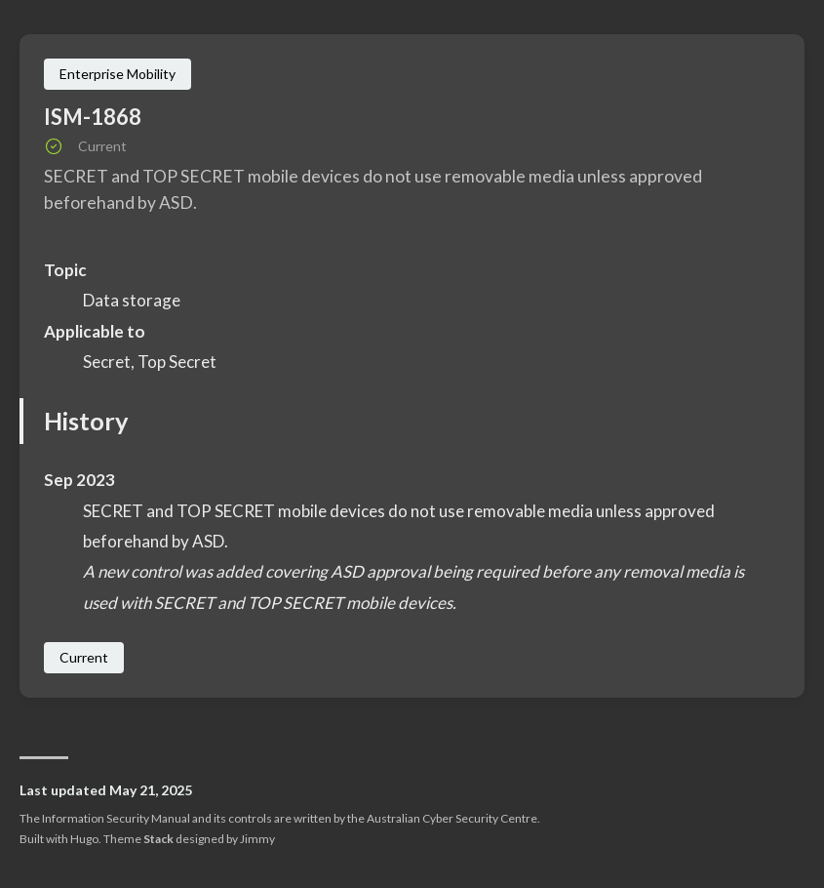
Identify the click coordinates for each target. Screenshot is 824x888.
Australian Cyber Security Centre (452, 818)
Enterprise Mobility (117, 73)
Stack (158, 838)
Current (83, 657)
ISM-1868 (92, 116)
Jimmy (257, 838)
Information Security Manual (116, 818)
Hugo (84, 838)
